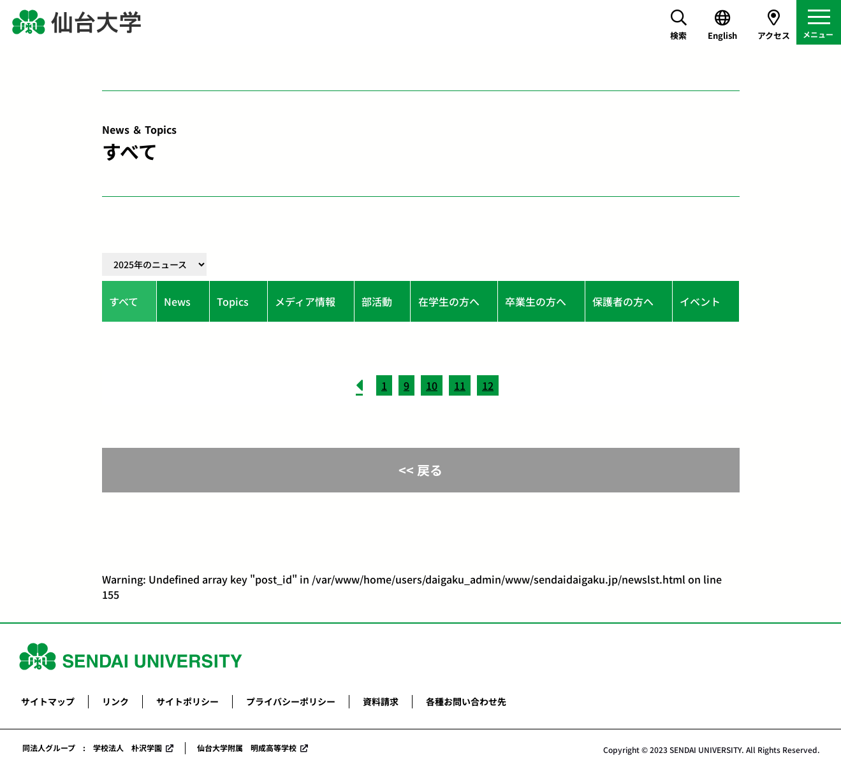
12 (488, 385)
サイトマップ (48, 701)
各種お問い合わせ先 (466, 701)
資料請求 (381, 701)
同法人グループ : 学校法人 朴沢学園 (92, 747)
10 (431, 385)
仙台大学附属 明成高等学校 (246, 747)
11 (459, 385)
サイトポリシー (187, 701)
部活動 (377, 301)
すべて (123, 301)
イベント (700, 301)
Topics (233, 301)
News (177, 301)
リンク (115, 701)
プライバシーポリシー (290, 701)
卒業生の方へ (535, 301)
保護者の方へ (623, 301)
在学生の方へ (448, 301)
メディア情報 (305, 301)
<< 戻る (420, 470)
